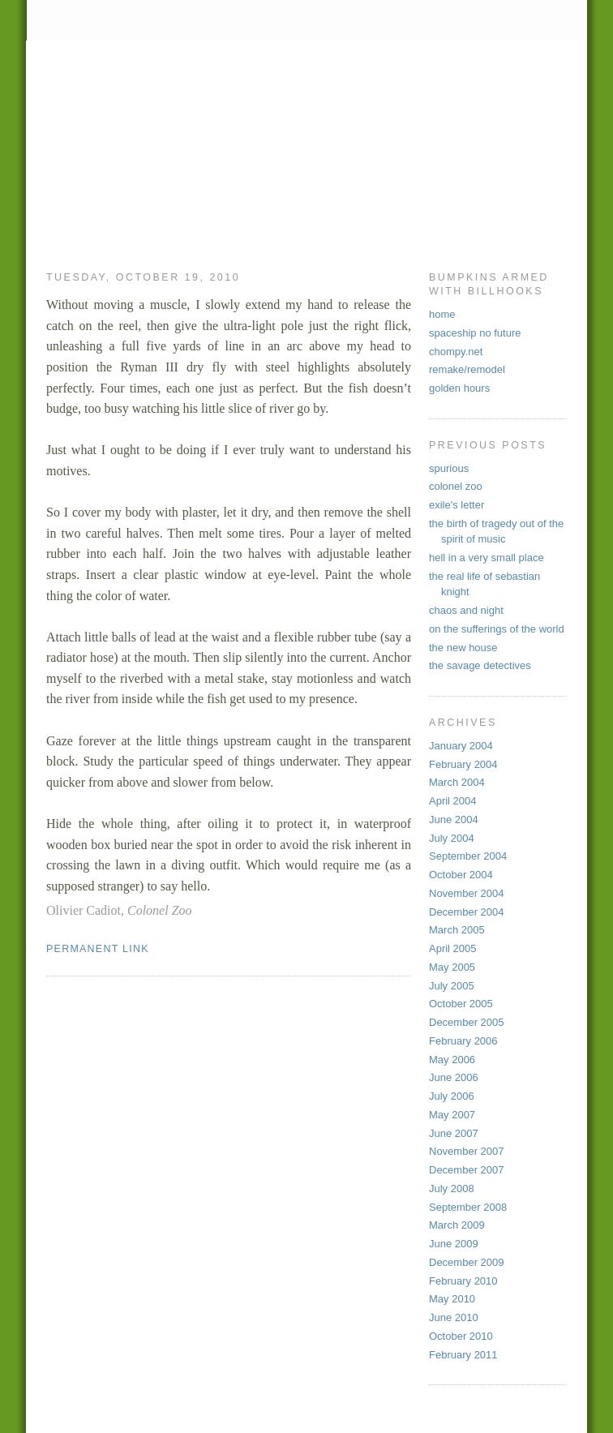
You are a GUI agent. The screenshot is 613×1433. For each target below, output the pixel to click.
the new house (463, 647)
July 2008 (451, 1188)
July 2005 (451, 986)
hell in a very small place (486, 557)
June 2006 (453, 1077)
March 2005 (457, 930)
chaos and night (466, 610)
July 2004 (451, 838)
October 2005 (461, 1004)
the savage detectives (480, 665)
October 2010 (461, 1336)
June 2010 (453, 1317)
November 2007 (466, 1151)
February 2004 (463, 764)
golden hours (459, 388)
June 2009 (453, 1244)
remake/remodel (467, 369)
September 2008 (468, 1207)
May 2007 (452, 1115)
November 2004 (466, 893)
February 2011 (463, 1355)
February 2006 (463, 1041)
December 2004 (466, 912)
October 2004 (461, 875)
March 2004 (457, 782)
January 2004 (461, 746)
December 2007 (466, 1170)
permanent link (97, 949)
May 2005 (452, 967)
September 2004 (468, 856)
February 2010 (463, 1281)
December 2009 (466, 1262)
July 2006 (451, 1096)
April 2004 (453, 801)
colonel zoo (455, 486)
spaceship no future (475, 333)
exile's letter (456, 505)
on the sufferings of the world (496, 629)
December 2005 (466, 1022)
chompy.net (455, 351)
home (442, 314)
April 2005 (453, 948)
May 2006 (452, 1059)
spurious (449, 468)
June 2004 (453, 819)
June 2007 (453, 1133)
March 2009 (457, 1225)
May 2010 (452, 1299)
